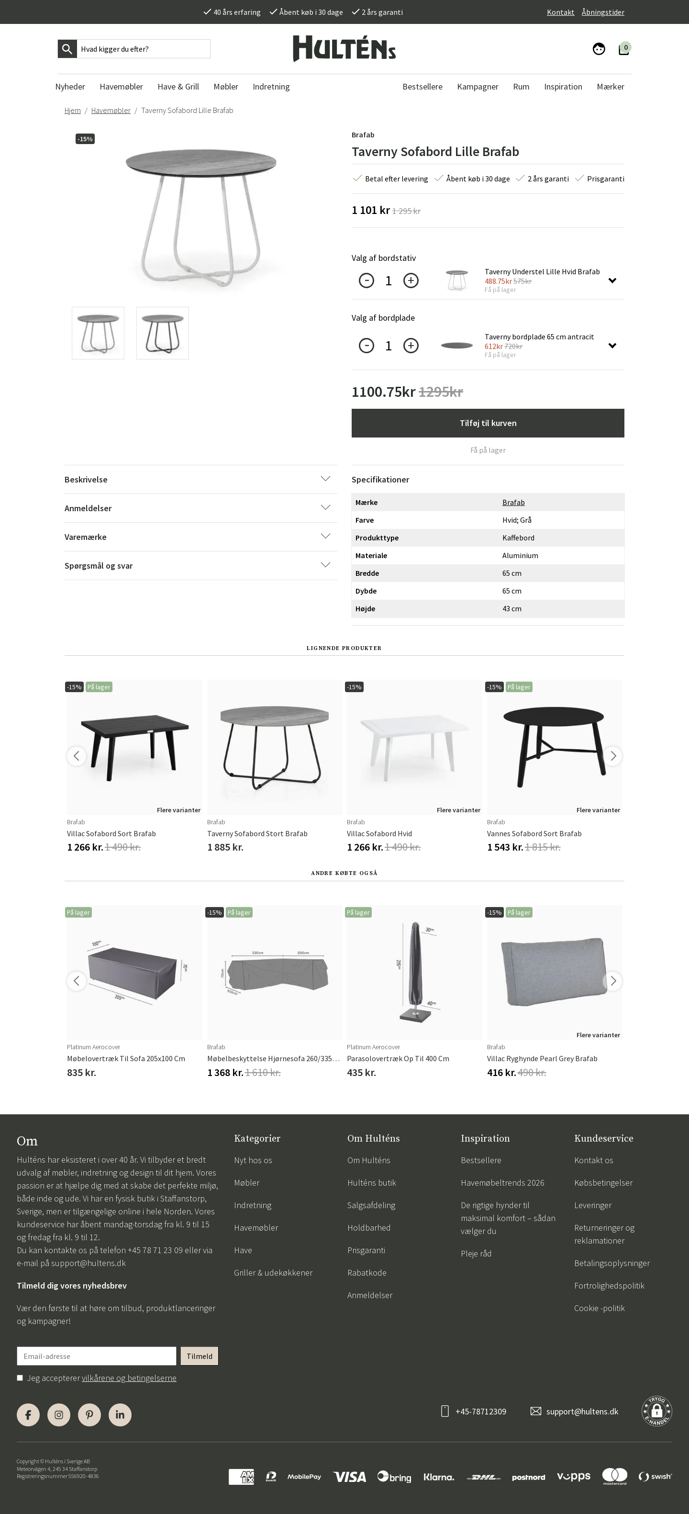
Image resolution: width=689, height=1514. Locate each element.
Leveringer (592, 1205)
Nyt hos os (253, 1160)
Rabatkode (367, 1272)
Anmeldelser (369, 1295)
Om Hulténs (368, 1160)
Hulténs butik (371, 1182)
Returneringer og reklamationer (604, 1234)
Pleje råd (476, 1253)
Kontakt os (593, 1160)
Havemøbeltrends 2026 (503, 1182)
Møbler (246, 1182)
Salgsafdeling (371, 1205)
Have (243, 1250)
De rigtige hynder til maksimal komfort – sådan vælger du (508, 1218)
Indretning (252, 1205)
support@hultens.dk (88, 1262)
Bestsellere (481, 1160)
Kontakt (561, 12)
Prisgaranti (366, 1250)
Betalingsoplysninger (612, 1262)
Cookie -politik (599, 1307)
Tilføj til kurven (488, 422)
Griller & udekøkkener (273, 1272)
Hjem (73, 110)
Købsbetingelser (603, 1182)
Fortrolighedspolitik (609, 1285)
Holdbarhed (369, 1227)
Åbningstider (603, 12)
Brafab (363, 134)
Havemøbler (111, 110)
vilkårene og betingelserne (129, 1377)
